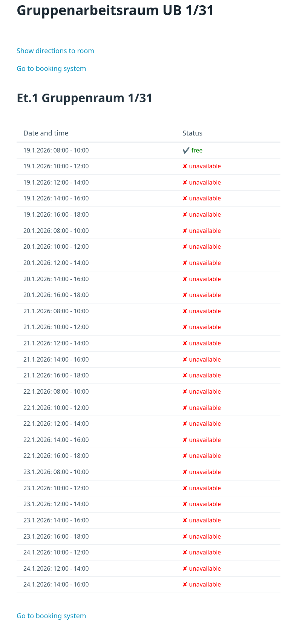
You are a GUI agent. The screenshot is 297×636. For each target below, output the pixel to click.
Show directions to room (55, 50)
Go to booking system (51, 68)
